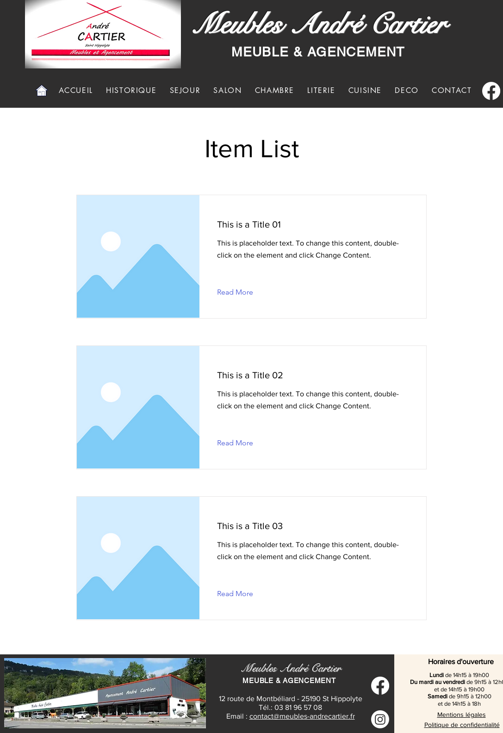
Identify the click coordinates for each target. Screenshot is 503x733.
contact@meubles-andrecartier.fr (302, 716)
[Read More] (242, 292)
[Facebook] (491, 91)
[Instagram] (380, 719)
